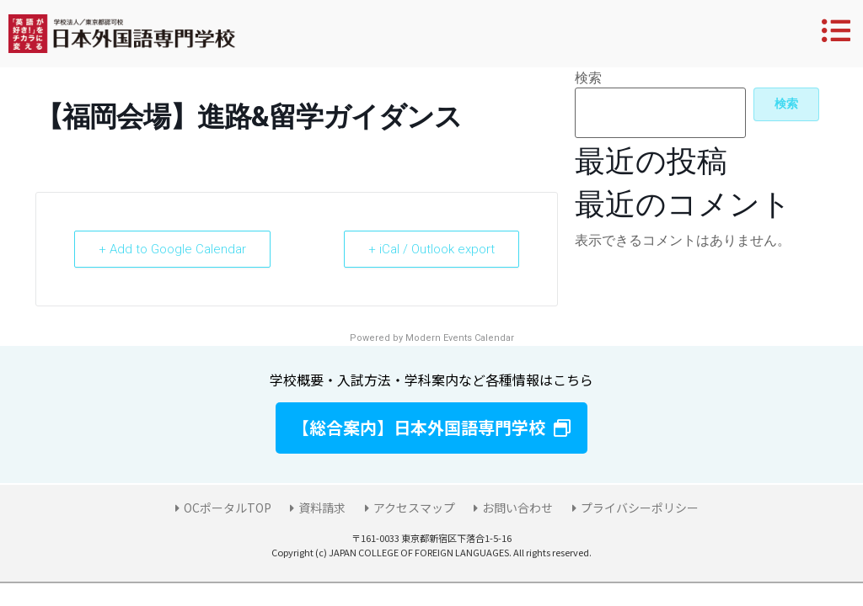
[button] (431, 428)
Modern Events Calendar (459, 337)
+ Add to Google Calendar (172, 249)
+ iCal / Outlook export (431, 249)
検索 (588, 78)
